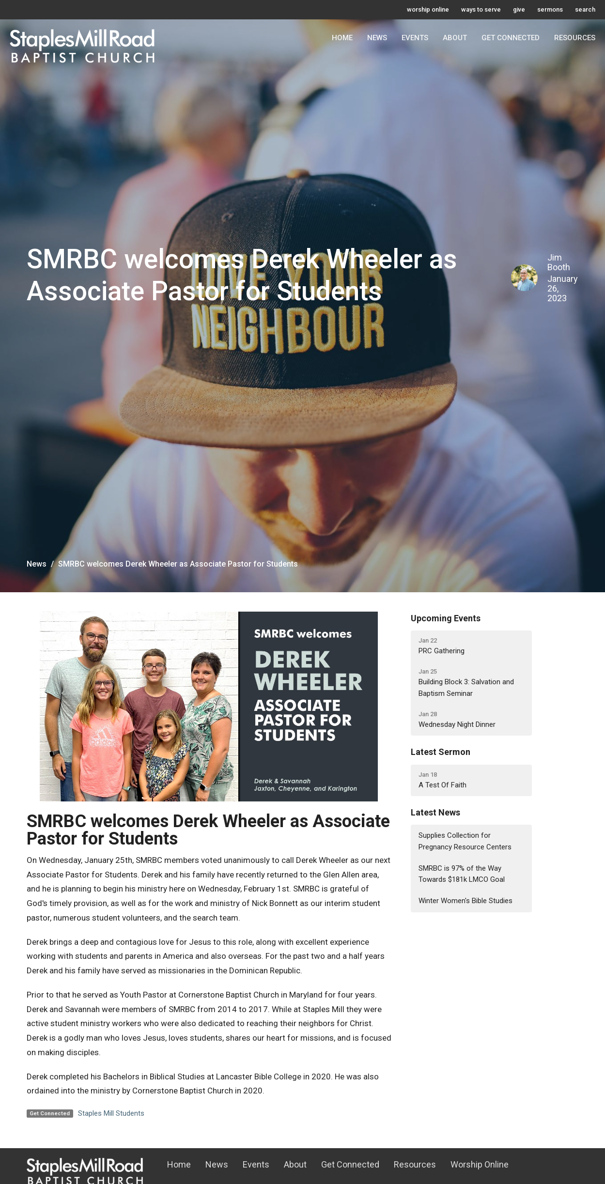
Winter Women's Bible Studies (465, 900)
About (455, 37)
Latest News (435, 812)
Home (342, 37)
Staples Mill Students (111, 1113)
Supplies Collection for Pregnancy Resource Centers (465, 841)
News (377, 37)
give (519, 9)
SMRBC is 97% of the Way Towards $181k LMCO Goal (462, 874)
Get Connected (510, 37)
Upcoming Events (446, 618)
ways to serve (481, 9)
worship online (428, 9)
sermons (550, 9)
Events (415, 37)
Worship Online (479, 1164)
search (585, 9)
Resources (574, 37)
